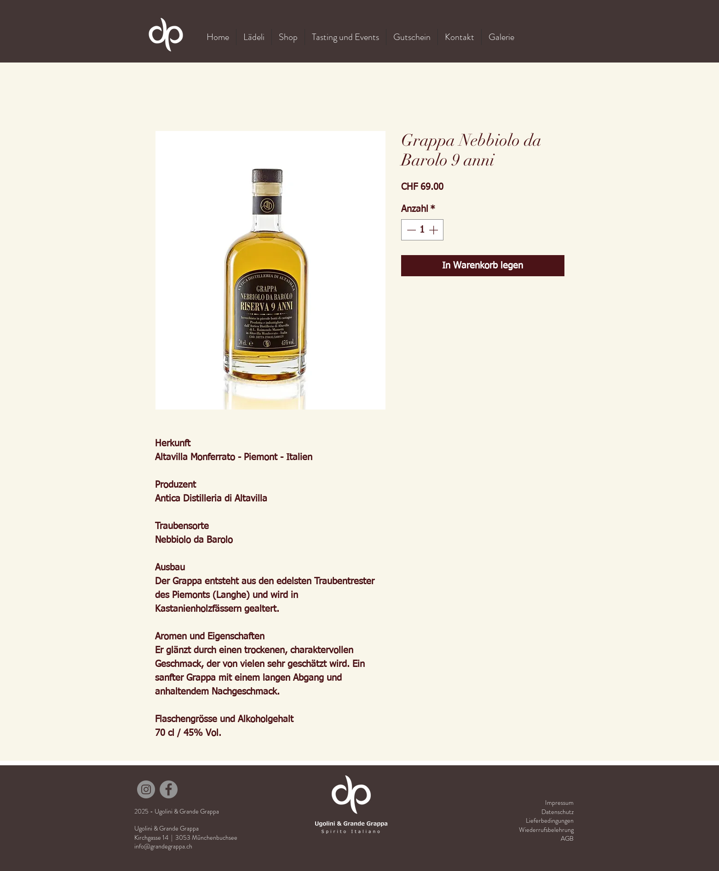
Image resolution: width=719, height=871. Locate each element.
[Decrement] (410, 230)
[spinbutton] (422, 230)
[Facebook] (169, 789)
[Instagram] (146, 789)
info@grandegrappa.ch (163, 846)
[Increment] (434, 230)
